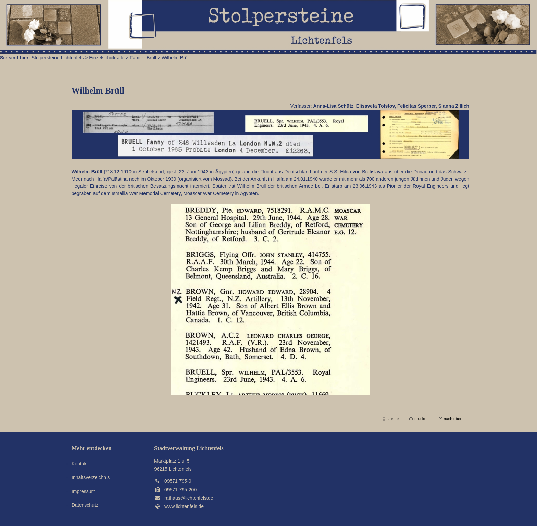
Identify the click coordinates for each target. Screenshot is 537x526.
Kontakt (80, 463)
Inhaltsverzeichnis (91, 477)
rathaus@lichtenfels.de (188, 498)
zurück (393, 418)
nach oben (453, 418)
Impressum (83, 491)
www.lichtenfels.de (184, 506)
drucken (421, 418)
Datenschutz (85, 505)
